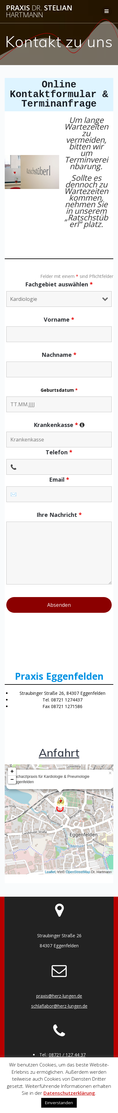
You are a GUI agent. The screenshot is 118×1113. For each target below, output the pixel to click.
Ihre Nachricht (59, 514)
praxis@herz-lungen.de (59, 996)
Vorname (59, 319)
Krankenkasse (59, 425)
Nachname (59, 354)
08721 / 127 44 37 (67, 1055)
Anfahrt (59, 753)
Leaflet (50, 872)
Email (59, 479)
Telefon (59, 452)
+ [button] (12, 771)
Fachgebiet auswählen (59, 284)
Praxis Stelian (39, 11)
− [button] (12, 780)
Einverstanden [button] (59, 1102)
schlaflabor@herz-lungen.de (59, 1006)
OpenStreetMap (78, 872)
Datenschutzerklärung (69, 1093)
